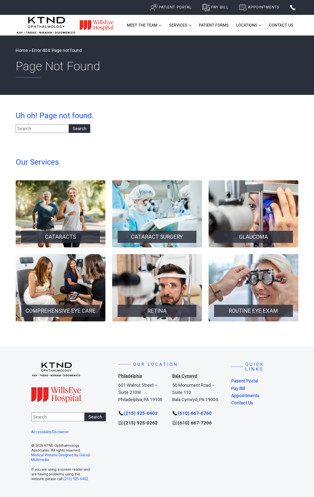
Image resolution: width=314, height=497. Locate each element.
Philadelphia (130, 376)
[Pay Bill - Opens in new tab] (215, 7)
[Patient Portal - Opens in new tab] (171, 7)
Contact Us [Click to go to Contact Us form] (281, 25)
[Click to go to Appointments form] (259, 7)
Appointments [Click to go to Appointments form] (245, 395)
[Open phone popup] (292, 7)
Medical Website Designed (52, 455)
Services (178, 25)
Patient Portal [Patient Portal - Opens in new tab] (244, 381)
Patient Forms (214, 25)
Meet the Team (142, 25)
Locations (246, 25)
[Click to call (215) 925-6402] (138, 413)
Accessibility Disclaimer (50, 432)
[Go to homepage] (65, 25)
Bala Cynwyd (184, 376)
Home (22, 50)
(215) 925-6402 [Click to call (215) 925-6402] (75, 479)
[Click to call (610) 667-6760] (192, 413)
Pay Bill (238, 388)
